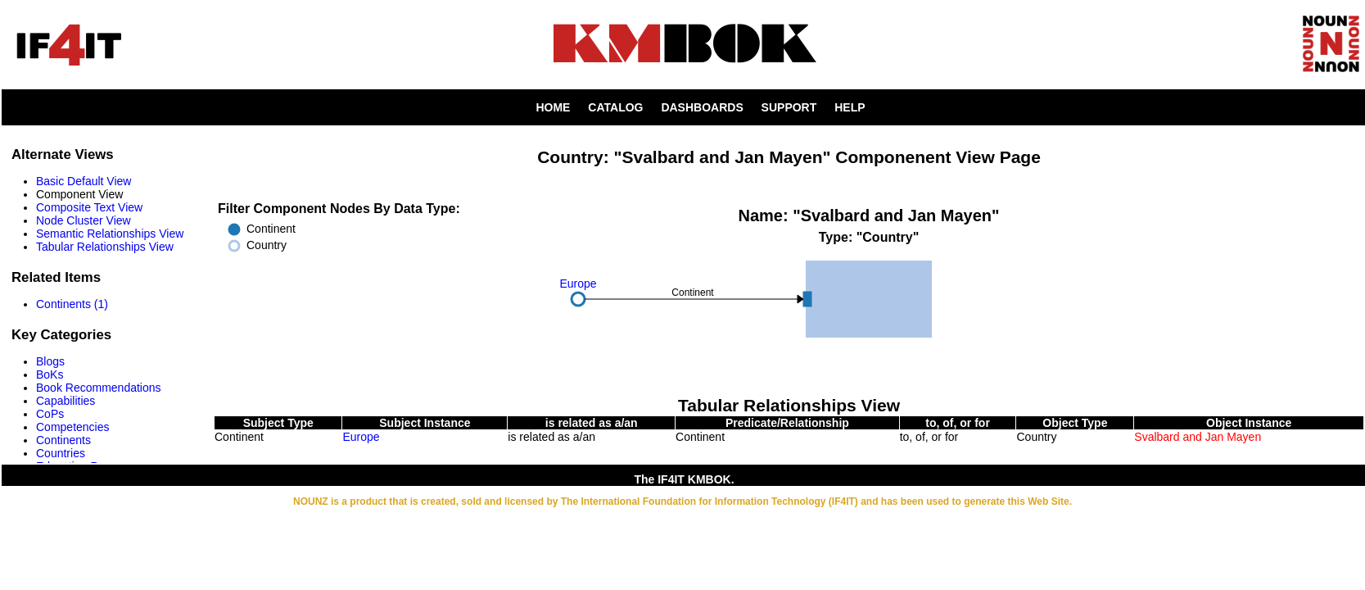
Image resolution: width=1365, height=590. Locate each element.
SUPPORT (789, 107)
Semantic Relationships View (109, 233)
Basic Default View (83, 181)
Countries (60, 453)
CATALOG (615, 107)
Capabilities (65, 400)
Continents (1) (72, 304)
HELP (849, 107)
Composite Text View (89, 207)
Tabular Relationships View (105, 246)
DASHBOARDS (702, 107)
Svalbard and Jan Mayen (1197, 436)
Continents (63, 440)
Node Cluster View (83, 220)
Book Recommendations (98, 387)
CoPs (50, 413)
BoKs (49, 374)
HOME (553, 107)
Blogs (50, 361)
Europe (360, 436)
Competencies (73, 426)
